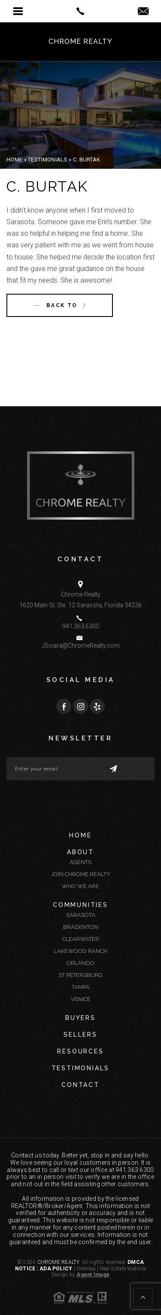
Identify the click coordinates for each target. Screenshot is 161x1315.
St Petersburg (80, 975)
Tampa (81, 987)
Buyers (80, 1018)
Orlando (80, 963)
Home (80, 835)
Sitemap (86, 1269)
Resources (80, 1051)
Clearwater (80, 939)
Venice (81, 999)
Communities (80, 905)
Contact (80, 1085)
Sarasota (80, 915)
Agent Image (92, 1275)
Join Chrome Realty (80, 874)
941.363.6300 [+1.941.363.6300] (80, 626)
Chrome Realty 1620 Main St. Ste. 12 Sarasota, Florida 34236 (80, 600)
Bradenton (80, 927)
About (80, 852)
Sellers (80, 1035)
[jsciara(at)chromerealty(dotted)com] (143, 11)
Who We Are (80, 886)
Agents (80, 862)
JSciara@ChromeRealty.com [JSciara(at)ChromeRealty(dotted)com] (81, 645)
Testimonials (81, 1068)
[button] (18, 11)
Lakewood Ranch (80, 951)
